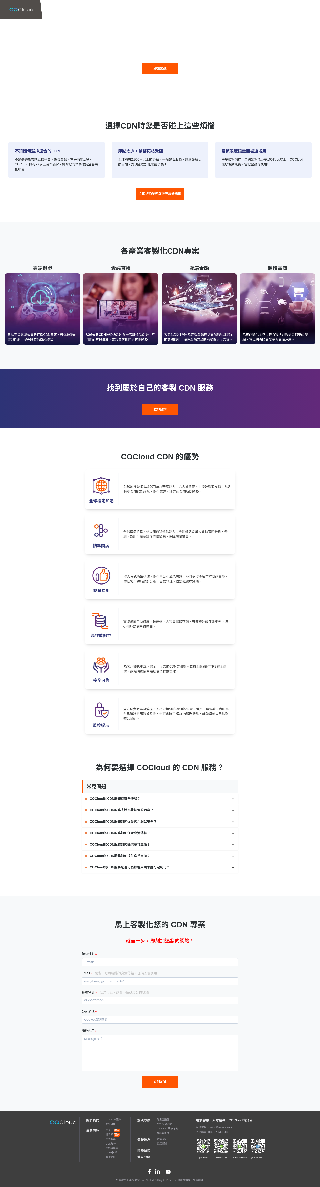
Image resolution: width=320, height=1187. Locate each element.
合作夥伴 (111, 1124)
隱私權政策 (184, 1180)
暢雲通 (113, 1134)
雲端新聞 (162, 1143)
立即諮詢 (160, 409)
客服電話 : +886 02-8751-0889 (212, 1132)
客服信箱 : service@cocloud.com (214, 1127)
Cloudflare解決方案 (167, 1128)
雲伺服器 (111, 1139)
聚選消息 (162, 1139)
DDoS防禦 (111, 1152)
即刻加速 (160, 68)
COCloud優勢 (113, 1119)
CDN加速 (111, 1143)
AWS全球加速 (164, 1124)
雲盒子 (113, 1130)
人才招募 (218, 1120)
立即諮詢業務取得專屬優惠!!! (160, 194)
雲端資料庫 (112, 1148)
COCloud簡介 (241, 1120)
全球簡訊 (111, 1157)
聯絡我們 (143, 1150)
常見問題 (143, 1157)
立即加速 (160, 1082)
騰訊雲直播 (163, 1133)
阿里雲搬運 (163, 1119)
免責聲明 (198, 1180)
